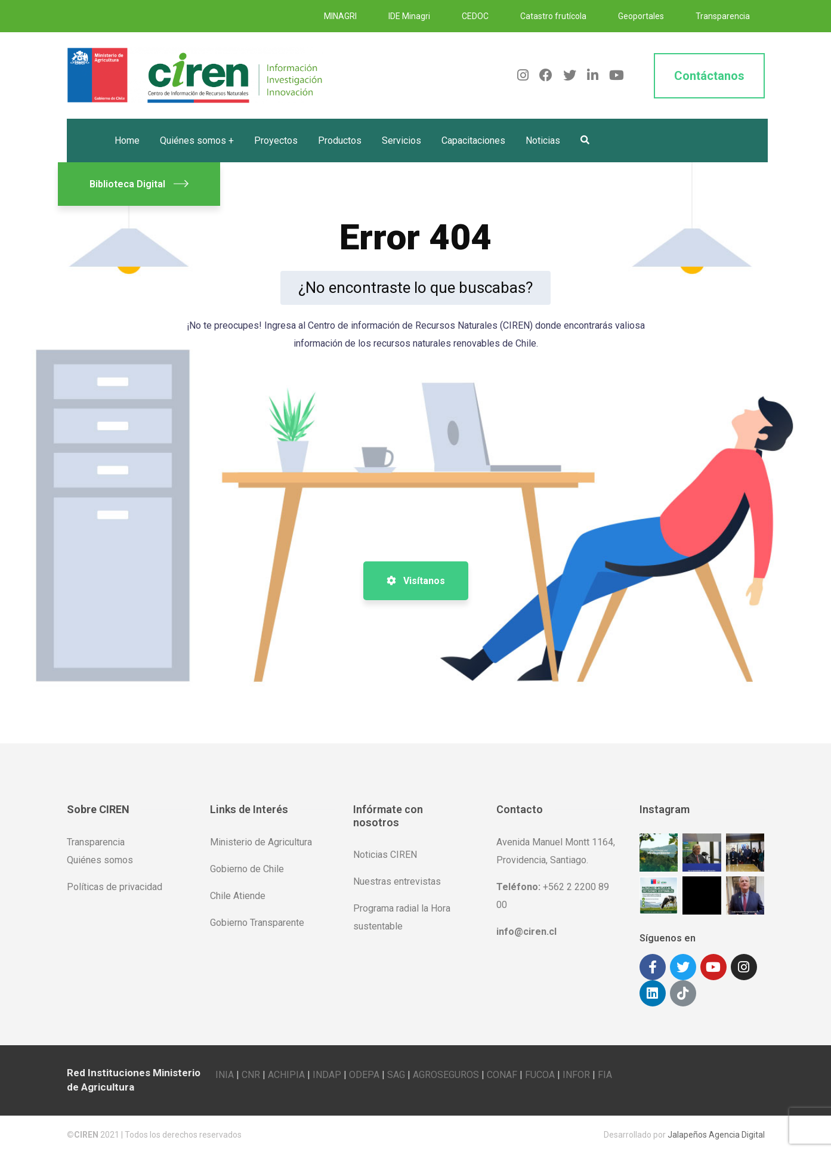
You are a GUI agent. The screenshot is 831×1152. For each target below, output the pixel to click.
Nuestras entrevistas (397, 881)
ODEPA (364, 1073)
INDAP (327, 1073)
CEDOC (475, 16)
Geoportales (641, 16)
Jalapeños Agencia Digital (716, 1133)
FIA (605, 1073)
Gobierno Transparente (257, 922)
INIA (224, 1073)
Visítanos (416, 580)
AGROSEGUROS (446, 1073)
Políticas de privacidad (114, 886)
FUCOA (540, 1073)
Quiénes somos (100, 860)
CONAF (502, 1073)
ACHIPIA (286, 1073)
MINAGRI (340, 16)
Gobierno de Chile (247, 869)
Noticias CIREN (385, 854)
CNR (251, 1073)
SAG (396, 1073)
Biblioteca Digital (139, 184)
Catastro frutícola (553, 16)
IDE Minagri (409, 16)
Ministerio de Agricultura (261, 842)
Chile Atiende (237, 895)
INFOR (576, 1073)
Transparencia (723, 16)
